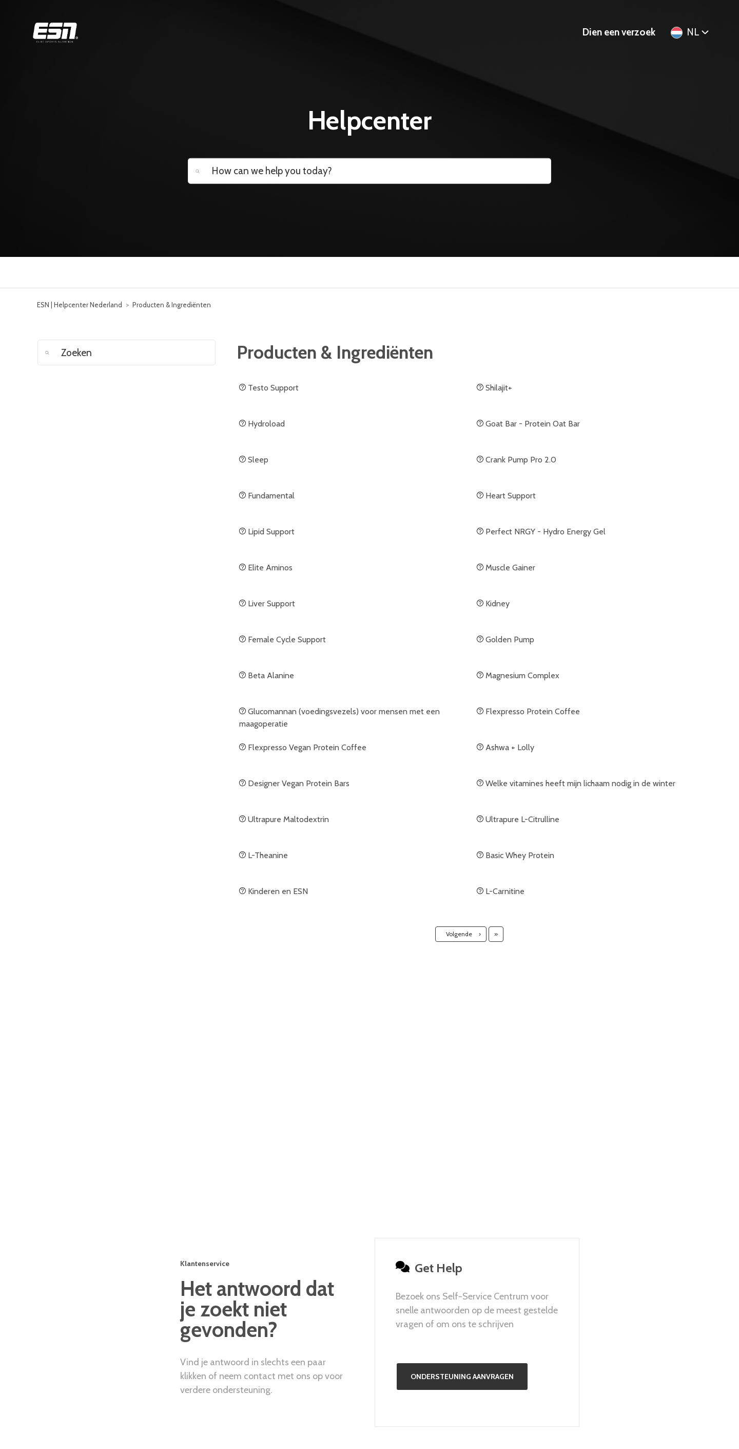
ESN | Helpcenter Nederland (79, 305)
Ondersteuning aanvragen (462, 1376)
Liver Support (267, 603)
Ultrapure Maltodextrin (284, 819)
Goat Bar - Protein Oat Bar (528, 424)
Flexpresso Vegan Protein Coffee (302, 747)
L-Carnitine (500, 891)
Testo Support (269, 388)
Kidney (493, 603)
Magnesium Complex (518, 675)
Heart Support (506, 495)
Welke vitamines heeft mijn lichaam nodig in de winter (576, 783)
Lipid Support (267, 531)
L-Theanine (263, 855)
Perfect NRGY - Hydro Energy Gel (541, 531)
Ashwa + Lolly (505, 747)
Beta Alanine (266, 675)
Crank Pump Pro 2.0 (516, 460)
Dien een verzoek (618, 32)
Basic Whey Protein (515, 855)
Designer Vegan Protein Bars (294, 783)
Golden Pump (505, 639)
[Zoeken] (126, 352)
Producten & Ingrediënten (171, 305)
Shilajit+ (494, 388)
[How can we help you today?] (369, 170)
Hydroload (262, 424)
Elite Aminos (266, 567)
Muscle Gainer (506, 567)
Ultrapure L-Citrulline (518, 819)
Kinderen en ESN (273, 891)
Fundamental (267, 495)
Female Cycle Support (282, 639)
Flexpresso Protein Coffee (528, 711)
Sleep (253, 460)
